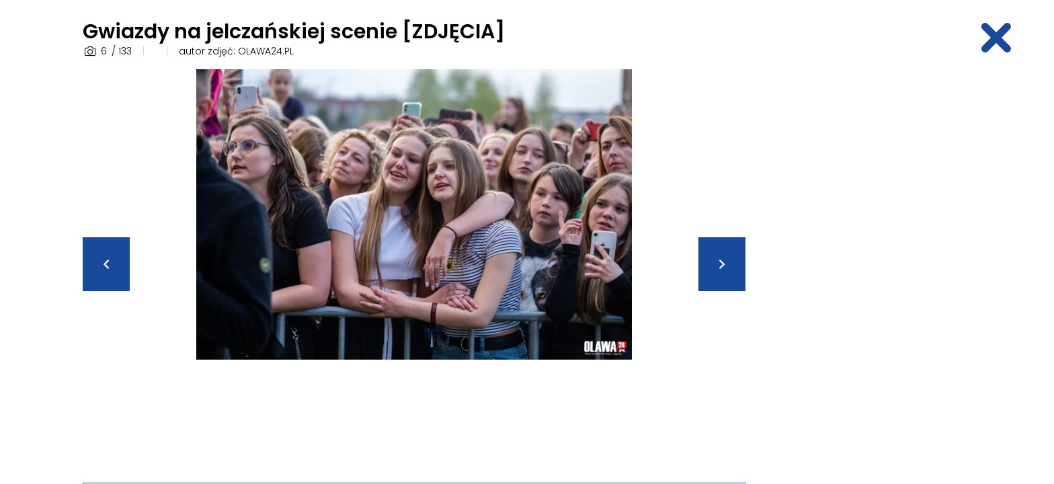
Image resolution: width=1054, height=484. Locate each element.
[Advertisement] (866, 271)
